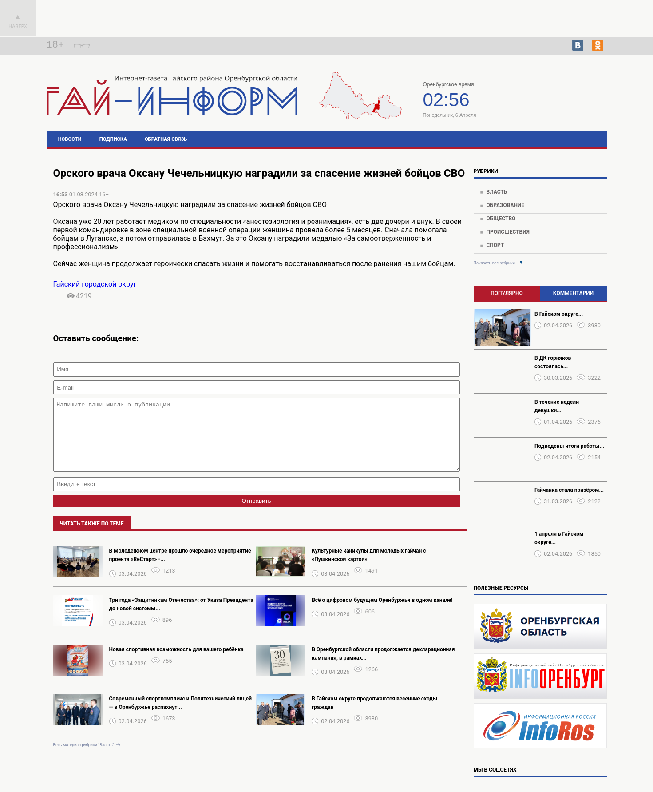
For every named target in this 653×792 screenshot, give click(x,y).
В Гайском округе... (558, 314)
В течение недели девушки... (556, 406)
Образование (505, 205)
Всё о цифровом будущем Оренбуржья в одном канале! (382, 613)
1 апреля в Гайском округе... (558, 538)
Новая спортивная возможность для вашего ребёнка (176, 663)
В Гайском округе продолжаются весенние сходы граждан (374, 716)
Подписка (113, 139)
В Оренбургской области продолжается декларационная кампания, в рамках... (383, 667)
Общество (500, 218)
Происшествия (507, 232)
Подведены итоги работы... (569, 446)
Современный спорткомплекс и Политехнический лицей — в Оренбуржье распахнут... (180, 716)
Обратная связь (166, 139)
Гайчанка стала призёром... (569, 490)
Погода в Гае (551, 98)
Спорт (495, 245)
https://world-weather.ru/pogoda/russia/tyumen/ (551, 106)
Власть (496, 192)
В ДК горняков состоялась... (552, 362)
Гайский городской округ (95, 284)
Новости (70, 139)
